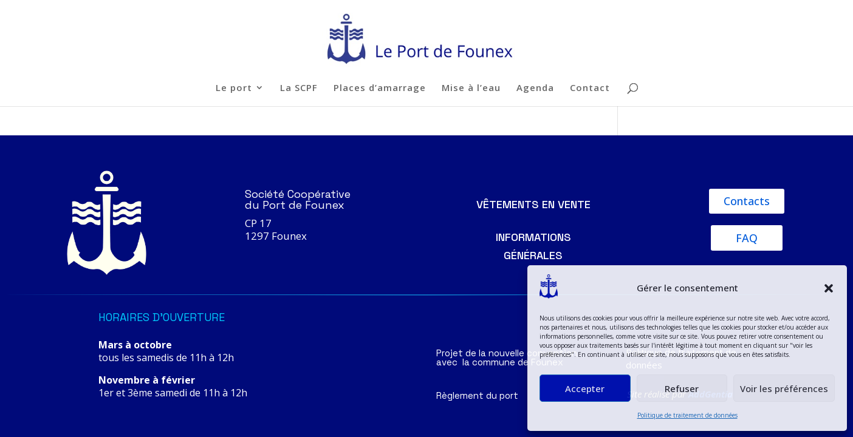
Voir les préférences (784, 388)
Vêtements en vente (533, 204)
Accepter (585, 388)
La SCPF (299, 88)
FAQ (747, 238)
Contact (590, 88)
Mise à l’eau (471, 88)
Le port (234, 88)
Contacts (747, 201)
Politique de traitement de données (687, 415)
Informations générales (533, 246)
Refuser (682, 388)
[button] (829, 288)
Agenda (535, 88)
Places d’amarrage (380, 88)
